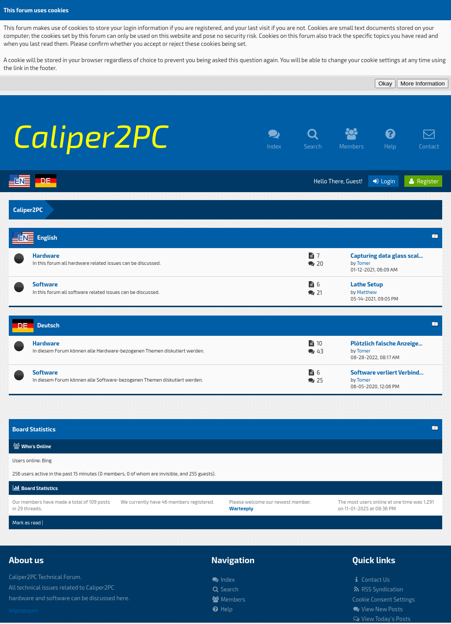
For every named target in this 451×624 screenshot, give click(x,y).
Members (228, 599)
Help (222, 609)
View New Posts (377, 609)
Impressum (23, 610)
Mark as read (26, 522)
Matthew (367, 292)
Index (223, 579)
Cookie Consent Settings (383, 599)
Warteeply (241, 508)
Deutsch (48, 325)
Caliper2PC (28, 209)
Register (423, 181)
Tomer (363, 263)
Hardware (46, 255)
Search (224, 589)
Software (45, 284)
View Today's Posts (381, 618)
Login (383, 181)
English (47, 237)
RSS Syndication (377, 589)
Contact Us (371, 579)
